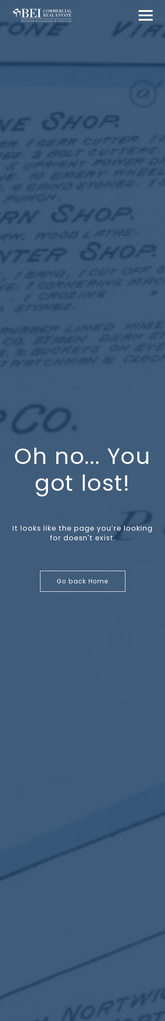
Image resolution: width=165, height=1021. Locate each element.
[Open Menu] (146, 15)
